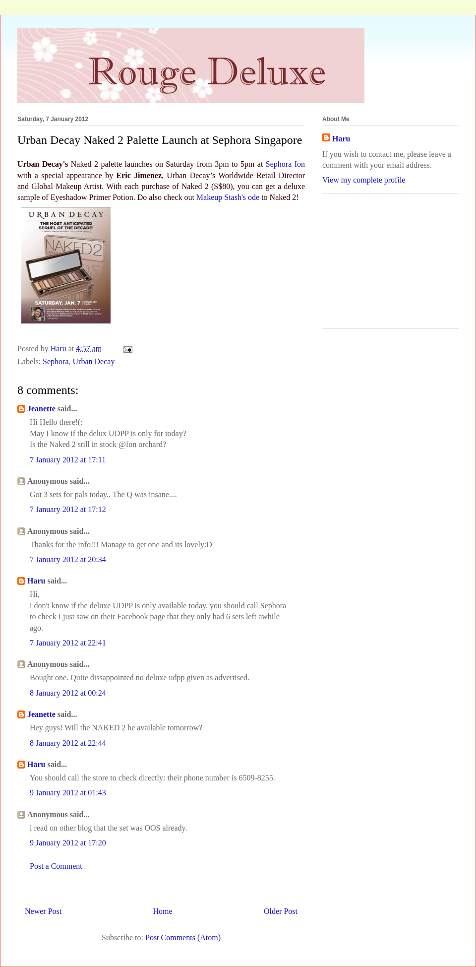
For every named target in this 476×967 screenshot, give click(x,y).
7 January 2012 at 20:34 (68, 559)
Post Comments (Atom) (183, 937)
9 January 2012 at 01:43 (68, 792)
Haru (36, 581)
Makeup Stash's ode (227, 197)
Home (163, 911)
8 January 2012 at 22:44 (68, 743)
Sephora (55, 361)
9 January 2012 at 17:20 (68, 842)
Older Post (281, 911)
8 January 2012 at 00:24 (68, 693)
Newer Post (43, 911)
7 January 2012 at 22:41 (68, 643)
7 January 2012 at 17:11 (68, 459)
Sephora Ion (285, 164)
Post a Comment (56, 866)
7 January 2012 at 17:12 (68, 509)
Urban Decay (94, 361)
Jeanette (42, 408)
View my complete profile (363, 180)
